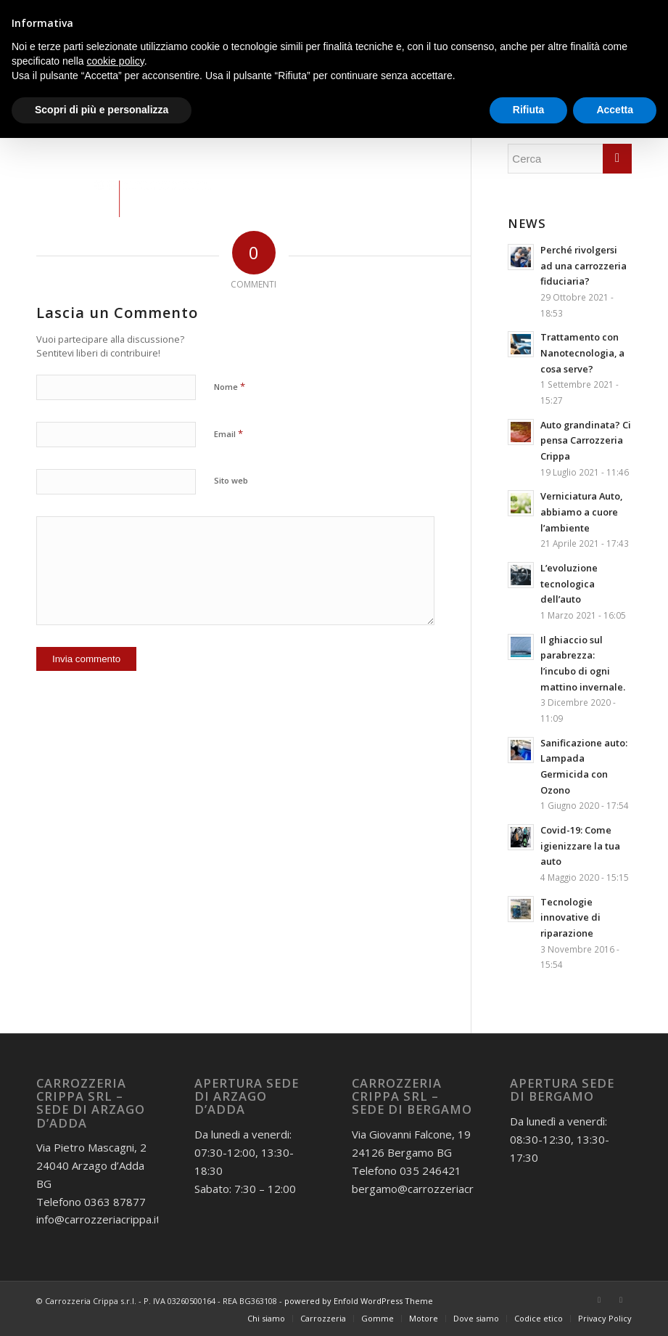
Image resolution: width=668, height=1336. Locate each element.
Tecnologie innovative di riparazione (570, 917)
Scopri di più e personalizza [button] (101, 109)
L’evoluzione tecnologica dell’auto (569, 583)
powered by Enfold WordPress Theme (358, 1300)
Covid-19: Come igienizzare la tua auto (580, 845)
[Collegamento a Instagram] (621, 1300)
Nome (229, 386)
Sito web (231, 480)
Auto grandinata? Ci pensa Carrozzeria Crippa (585, 440)
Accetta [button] (614, 109)
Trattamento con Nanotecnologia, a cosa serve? (582, 352)
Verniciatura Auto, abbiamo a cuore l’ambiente (581, 511)
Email (228, 433)
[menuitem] (266, 1318)
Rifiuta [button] (529, 109)
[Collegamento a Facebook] (599, 1300)
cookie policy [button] (115, 61)
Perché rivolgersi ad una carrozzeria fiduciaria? (583, 265)
